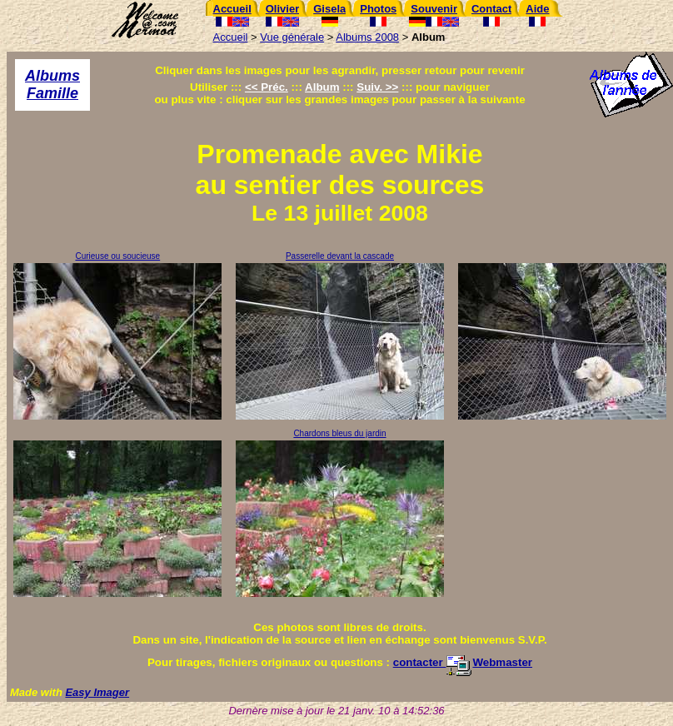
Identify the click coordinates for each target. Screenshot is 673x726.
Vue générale (292, 37)
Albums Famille (52, 84)
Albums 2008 (367, 37)
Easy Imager (97, 692)
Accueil (230, 37)
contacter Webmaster (462, 662)
